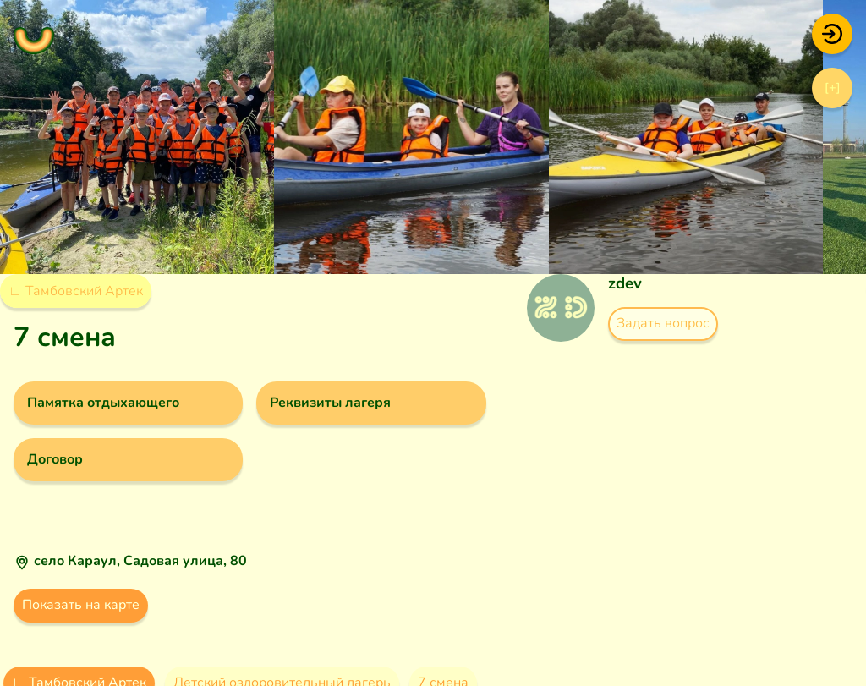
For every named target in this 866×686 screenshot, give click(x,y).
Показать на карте (81, 604)
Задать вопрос (663, 323)
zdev (625, 283)
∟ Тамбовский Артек (75, 291)
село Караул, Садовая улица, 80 (140, 561)
